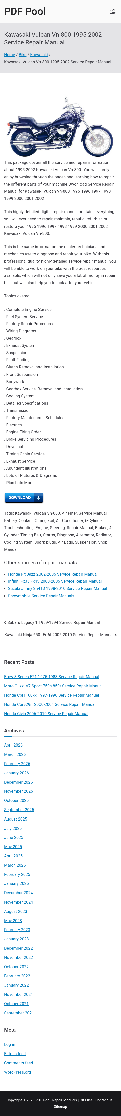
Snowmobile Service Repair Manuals (41, 595)
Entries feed (15, 1053)
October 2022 (16, 966)
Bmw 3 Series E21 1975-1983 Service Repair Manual (51, 676)
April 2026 (13, 745)
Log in (9, 1044)
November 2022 (18, 957)
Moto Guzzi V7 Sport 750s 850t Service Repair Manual (53, 686)
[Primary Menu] (113, 11)
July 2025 (13, 828)
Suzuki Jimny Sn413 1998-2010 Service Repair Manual (57, 588)
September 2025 (19, 809)
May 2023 (13, 920)
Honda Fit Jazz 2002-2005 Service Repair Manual (53, 574)
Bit (82, 1100)
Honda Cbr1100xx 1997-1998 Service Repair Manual (51, 695)
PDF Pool (25, 11)
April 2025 (13, 856)
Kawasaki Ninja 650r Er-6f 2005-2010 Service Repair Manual (59, 634)
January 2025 (16, 883)
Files (89, 1100)
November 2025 (18, 791)
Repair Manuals (64, 1100)
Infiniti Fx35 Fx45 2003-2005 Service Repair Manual (55, 581)
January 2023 (16, 939)
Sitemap (60, 1107)
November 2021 (18, 994)
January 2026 (16, 773)
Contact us (104, 1100)
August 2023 (15, 911)
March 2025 (15, 865)
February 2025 (17, 874)
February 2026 (17, 763)
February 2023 (17, 929)
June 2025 (13, 837)
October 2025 (16, 800)
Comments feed (18, 1063)
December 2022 (18, 948)
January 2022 (16, 985)
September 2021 (19, 1013)
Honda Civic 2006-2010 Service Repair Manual (46, 713)
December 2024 (18, 892)
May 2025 (13, 846)
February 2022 (17, 976)
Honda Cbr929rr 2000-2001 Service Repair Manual (50, 704)
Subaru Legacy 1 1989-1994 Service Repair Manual (53, 622)
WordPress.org (17, 1072)
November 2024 (18, 902)
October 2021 (16, 1003)
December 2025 (18, 782)
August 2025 (15, 819)
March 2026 (15, 754)
